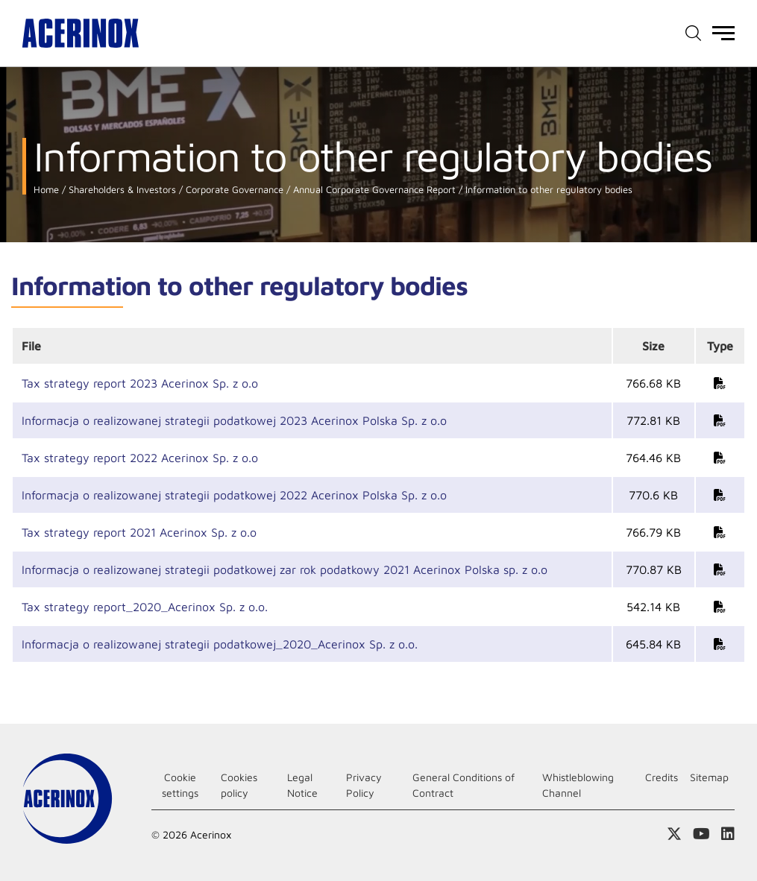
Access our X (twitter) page (674, 834)
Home (46, 190)
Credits (661, 777)
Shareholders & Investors (121, 190)
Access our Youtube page (701, 834)
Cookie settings (180, 785)
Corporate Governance (233, 190)
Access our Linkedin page (728, 834)
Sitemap (709, 777)
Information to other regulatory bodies (547, 190)
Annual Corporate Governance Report (373, 190)
